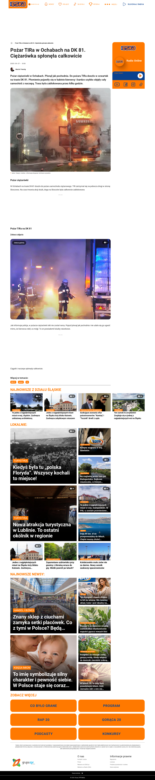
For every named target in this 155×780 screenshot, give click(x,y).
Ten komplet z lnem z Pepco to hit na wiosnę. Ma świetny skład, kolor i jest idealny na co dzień (94, 600)
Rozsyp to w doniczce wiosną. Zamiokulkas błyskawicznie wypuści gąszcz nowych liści (94, 629)
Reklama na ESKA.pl (83, 764)
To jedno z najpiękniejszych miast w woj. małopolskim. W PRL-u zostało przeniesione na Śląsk (94, 508)
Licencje (112, 762)
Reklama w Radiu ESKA (84, 767)
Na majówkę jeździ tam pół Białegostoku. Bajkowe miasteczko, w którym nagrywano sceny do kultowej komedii (94, 479)
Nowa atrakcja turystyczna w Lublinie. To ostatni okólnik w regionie (43, 527)
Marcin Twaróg (21, 69)
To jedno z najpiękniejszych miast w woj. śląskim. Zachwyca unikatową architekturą (26, 415)
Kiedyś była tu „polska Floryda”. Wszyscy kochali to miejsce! (43, 470)
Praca (79, 762)
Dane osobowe (114, 767)
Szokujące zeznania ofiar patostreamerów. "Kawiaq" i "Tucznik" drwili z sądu (94, 415)
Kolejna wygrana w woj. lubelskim (94, 449)
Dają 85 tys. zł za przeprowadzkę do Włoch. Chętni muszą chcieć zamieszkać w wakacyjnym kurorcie (94, 536)
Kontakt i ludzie (82, 759)
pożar (21, 382)
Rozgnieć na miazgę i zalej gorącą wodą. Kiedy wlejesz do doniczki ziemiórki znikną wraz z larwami (94, 657)
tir (27, 382)
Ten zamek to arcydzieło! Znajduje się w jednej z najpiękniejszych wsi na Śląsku (128, 415)
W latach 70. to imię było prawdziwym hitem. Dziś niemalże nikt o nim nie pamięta (94, 686)
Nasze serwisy (77, 773)
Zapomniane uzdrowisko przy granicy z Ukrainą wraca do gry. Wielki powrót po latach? (60, 565)
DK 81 (13, 382)
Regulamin (113, 759)
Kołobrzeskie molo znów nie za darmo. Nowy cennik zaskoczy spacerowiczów (94, 565)
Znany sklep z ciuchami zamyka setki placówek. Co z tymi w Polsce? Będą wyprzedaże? (43, 619)
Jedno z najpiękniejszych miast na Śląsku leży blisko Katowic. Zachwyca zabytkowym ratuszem (60, 415)
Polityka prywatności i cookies (119, 764)
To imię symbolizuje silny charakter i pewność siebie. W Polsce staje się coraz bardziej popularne (43, 677)
